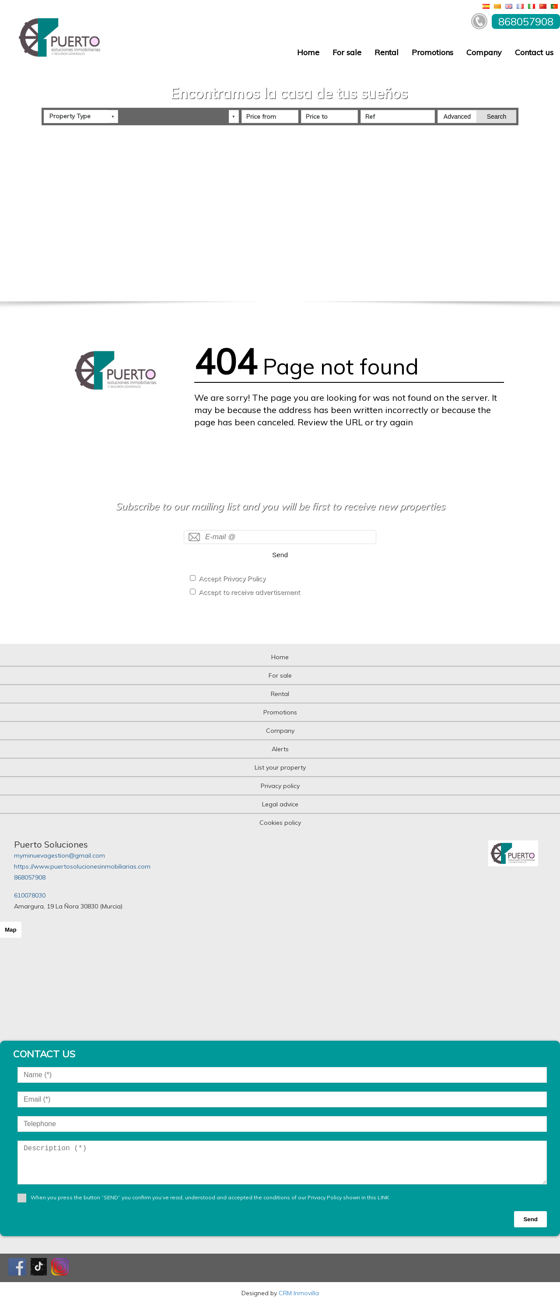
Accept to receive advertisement (249, 592)
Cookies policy (280, 823)
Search (496, 116)
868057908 (30, 877)
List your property (280, 767)
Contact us (534, 52)
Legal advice (280, 804)
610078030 (30, 895)
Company (484, 52)
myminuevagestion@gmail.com (59, 855)
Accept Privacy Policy (232, 578)
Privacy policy (280, 786)
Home (308, 52)
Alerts (280, 749)
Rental (386, 52)
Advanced (457, 116)
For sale (346, 52)
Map (11, 929)
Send (280, 554)
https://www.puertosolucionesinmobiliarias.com (82, 866)
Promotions (432, 52)
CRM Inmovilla (299, 1293)
